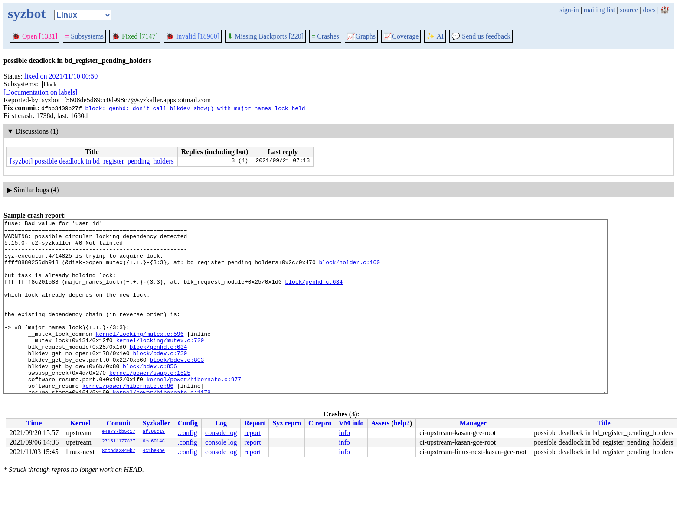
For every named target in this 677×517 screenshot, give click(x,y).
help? (402, 423)
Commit (118, 423)
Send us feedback (480, 36)
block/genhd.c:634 (314, 294)
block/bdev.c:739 (160, 380)
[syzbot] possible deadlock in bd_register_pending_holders (92, 161)
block (50, 84)
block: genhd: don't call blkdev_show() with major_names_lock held (195, 108)
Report (254, 423)
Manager (473, 423)
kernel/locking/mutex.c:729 (160, 365)
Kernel (80, 423)
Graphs (361, 36)
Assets (380, 423)
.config (187, 432)
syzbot (27, 13)
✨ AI (435, 36)
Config (188, 423)
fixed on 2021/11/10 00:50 (61, 76)
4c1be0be (154, 451)
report (252, 432)
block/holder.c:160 (349, 271)
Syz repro (286, 423)
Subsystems (84, 36)
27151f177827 (118, 441)
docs (649, 9)
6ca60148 (154, 441)
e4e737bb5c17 (118, 432)
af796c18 (154, 432)
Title (604, 423)
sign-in (569, 9)
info (344, 432)
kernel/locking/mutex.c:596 (140, 357)
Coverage (401, 36)
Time (34, 423)
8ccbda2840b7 (118, 451)
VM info (351, 423)
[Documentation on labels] (40, 92)
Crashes (325, 36)
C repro (319, 423)
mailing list (599, 9)
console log (221, 432)
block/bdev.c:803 (177, 388)
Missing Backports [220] (265, 36)
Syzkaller (156, 423)
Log (221, 423)
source (629, 9)
